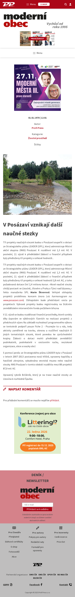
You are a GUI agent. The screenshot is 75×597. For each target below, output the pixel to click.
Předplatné (14, 536)
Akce (14, 556)
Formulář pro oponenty (38, 549)
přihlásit (54, 400)
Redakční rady (37, 542)
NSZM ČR (37, 578)
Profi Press (37, 127)
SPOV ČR (51, 574)
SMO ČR (33, 574)
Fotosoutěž (14, 551)
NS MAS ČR (62, 574)
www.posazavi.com (13, 300)
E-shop (14, 546)
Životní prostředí (37, 138)
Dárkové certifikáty (14, 541)
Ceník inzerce (61, 536)
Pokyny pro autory (37, 537)
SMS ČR (42, 574)
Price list (61, 541)
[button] (37, 509)
